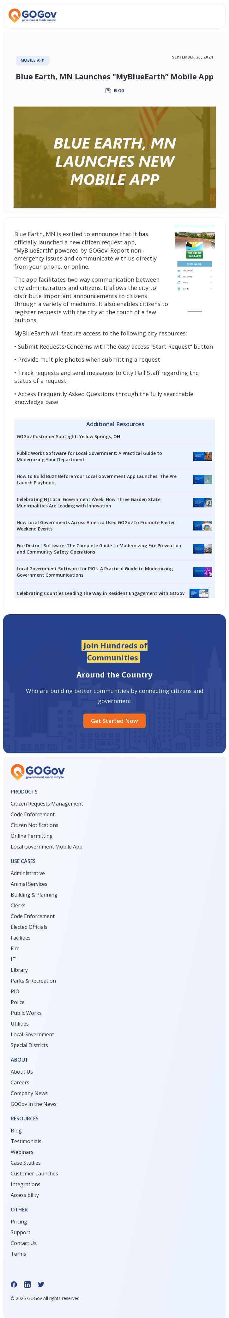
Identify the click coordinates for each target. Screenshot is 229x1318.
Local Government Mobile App (46, 846)
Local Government (32, 1034)
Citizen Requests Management (47, 803)
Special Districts (29, 1045)
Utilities (20, 1023)
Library (19, 969)
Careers (20, 1082)
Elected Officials (29, 926)
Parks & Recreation (33, 980)
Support (20, 1232)
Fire (15, 948)
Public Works (26, 1012)
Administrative (28, 873)
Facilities (21, 937)
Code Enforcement (33, 814)
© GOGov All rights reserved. (46, 1298)
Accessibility (25, 1195)
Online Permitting (32, 835)
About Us (22, 1071)
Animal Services (29, 883)
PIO (15, 991)
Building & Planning (34, 894)
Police (18, 1002)
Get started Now (114, 721)
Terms (18, 1253)
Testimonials (26, 1141)
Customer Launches (34, 1173)
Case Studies (26, 1162)
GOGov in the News (34, 1103)
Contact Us (24, 1243)
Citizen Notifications (34, 825)
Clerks (18, 905)
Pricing (19, 1221)
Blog (16, 1130)
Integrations (25, 1184)
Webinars (22, 1152)
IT (13, 959)
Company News (29, 1093)
